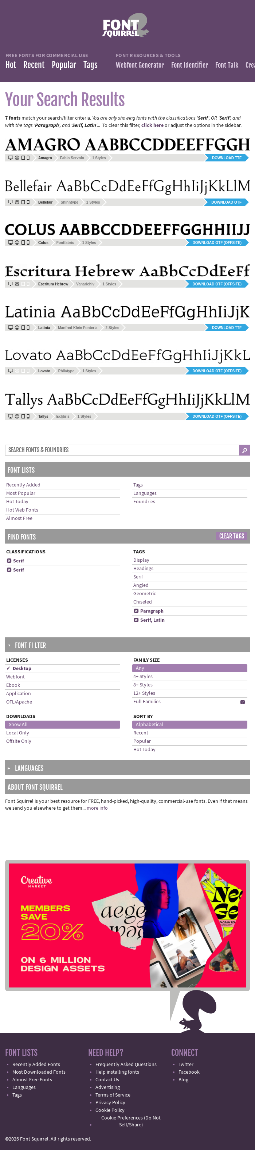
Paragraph (148, 611)
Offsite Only (18, 741)
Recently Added (23, 485)
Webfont (15, 677)
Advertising (107, 1087)
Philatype (66, 371)
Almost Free (19, 518)
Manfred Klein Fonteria (77, 328)
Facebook (189, 1072)
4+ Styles (143, 676)
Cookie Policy (110, 1110)
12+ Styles (144, 693)
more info (97, 808)
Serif (15, 561)
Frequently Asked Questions (126, 1064)
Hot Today (17, 501)
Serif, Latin (149, 620)
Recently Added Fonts (36, 1064)
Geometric (144, 593)
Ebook (13, 685)
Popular (64, 65)
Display (141, 560)
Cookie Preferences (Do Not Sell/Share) (131, 1121)
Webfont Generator (140, 65)
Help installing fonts (117, 1072)
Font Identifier (189, 65)
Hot (10, 65)
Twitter (185, 1064)
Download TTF (227, 158)
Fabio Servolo (72, 158)
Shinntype (69, 202)
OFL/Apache (19, 702)
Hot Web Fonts (22, 510)
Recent (33, 65)
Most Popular (20, 493)
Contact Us (107, 1080)
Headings (143, 568)
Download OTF (226, 202)
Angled (141, 585)
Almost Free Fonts (32, 1080)
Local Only (17, 733)
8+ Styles (143, 685)
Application (18, 693)
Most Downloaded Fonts (39, 1072)
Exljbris (63, 416)
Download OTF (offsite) (217, 243)
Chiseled (142, 602)
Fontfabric (65, 243)
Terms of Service (112, 1095)
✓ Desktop (18, 668)
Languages (145, 493)
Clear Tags (231, 536)
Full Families (147, 701)
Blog (183, 1080)
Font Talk (226, 65)
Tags (90, 65)
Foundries (144, 501)
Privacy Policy (110, 1102)
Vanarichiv (85, 284)
